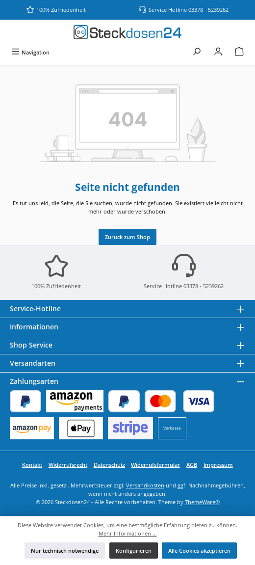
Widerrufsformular (155, 464)
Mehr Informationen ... (128, 533)
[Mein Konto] (218, 52)
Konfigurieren (134, 550)
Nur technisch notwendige (65, 550)
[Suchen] (196, 52)
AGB (191, 464)
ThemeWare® (202, 502)
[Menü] (30, 52)
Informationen (34, 326)
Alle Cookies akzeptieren (199, 550)
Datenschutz (109, 464)
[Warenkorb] (239, 52)
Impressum (218, 464)
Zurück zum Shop (127, 237)
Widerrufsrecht (68, 464)
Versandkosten (145, 485)
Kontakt (32, 464)
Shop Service (31, 345)
